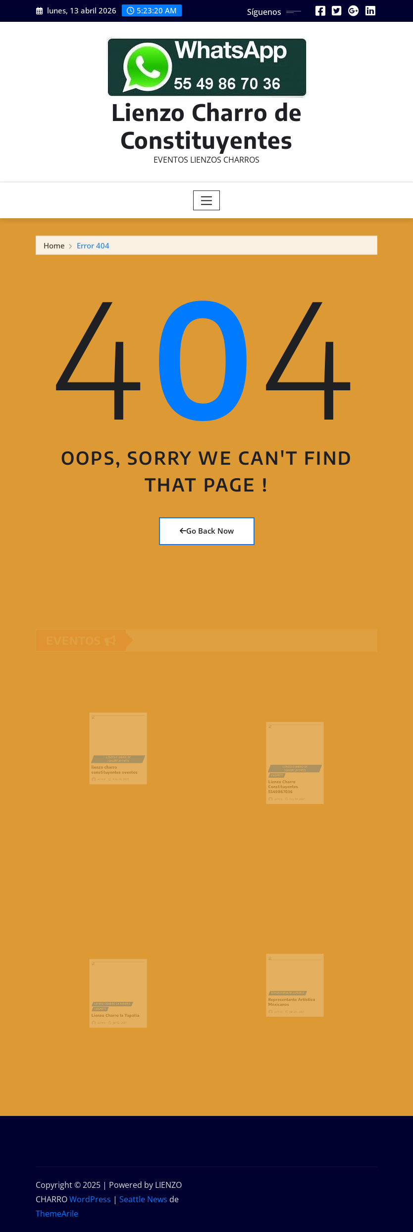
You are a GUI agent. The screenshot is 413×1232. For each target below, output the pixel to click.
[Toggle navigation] (206, 200)
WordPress (90, 1199)
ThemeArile (57, 1213)
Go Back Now (207, 531)
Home (54, 247)
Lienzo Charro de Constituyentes (206, 125)
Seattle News (143, 1199)
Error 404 (93, 247)
